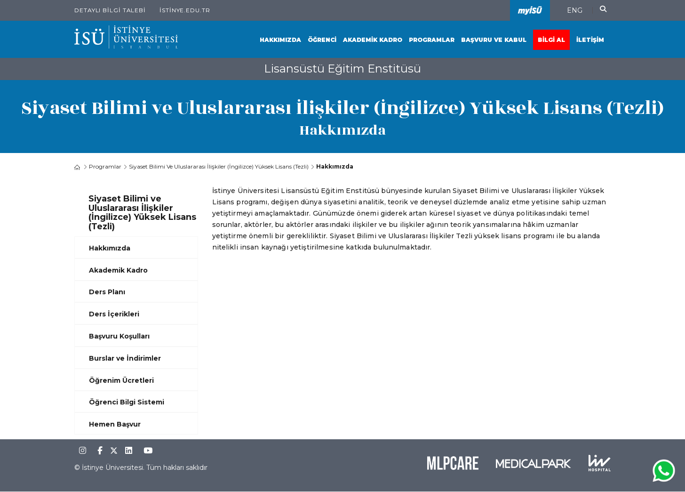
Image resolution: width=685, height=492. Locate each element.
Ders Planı (107, 292)
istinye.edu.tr (184, 10)
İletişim (590, 39)
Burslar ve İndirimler (125, 358)
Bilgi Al (551, 39)
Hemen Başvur (115, 424)
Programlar (431, 39)
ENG (574, 10)
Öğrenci (322, 39)
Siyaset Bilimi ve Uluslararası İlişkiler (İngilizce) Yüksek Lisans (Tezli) (219, 166)
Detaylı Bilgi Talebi (110, 10)
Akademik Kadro (372, 39)
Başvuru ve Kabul (493, 39)
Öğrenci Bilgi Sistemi (126, 402)
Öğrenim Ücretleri (121, 380)
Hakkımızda (280, 39)
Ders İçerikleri (114, 314)
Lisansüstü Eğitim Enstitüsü (342, 68)
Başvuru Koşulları (119, 336)
